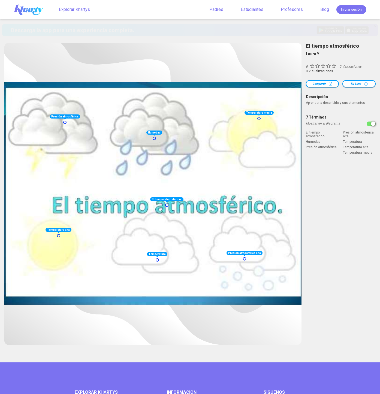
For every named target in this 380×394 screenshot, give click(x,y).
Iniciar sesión (351, 9)
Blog (324, 9)
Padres (216, 9)
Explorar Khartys (74, 9)
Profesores (292, 9)
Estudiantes (252, 9)
